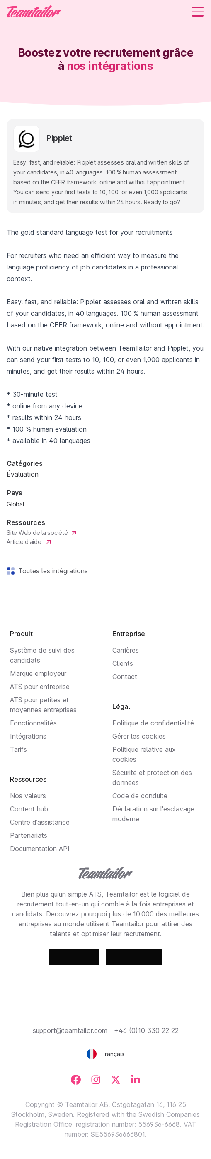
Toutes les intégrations (51, 571)
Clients (122, 663)
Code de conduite (139, 796)
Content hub (29, 809)
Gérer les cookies (139, 736)
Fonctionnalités (33, 723)
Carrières (125, 650)
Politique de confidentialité (153, 723)
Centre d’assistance (40, 822)
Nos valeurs (28, 796)
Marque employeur (38, 673)
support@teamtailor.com (70, 1030)
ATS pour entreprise (40, 686)
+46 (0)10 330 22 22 (146, 1030)
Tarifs (18, 749)
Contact (124, 677)
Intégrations (28, 736)
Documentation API (40, 848)
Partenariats (28, 835)
